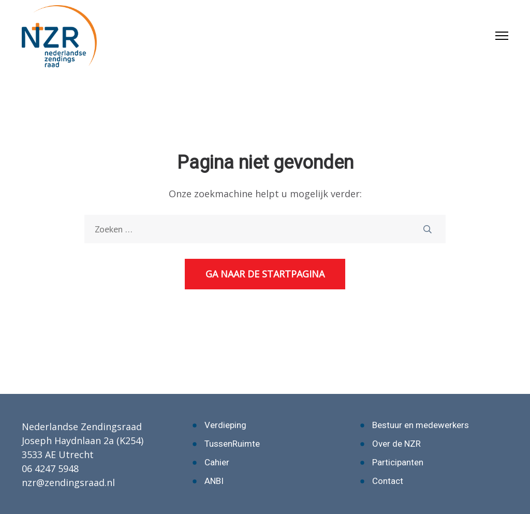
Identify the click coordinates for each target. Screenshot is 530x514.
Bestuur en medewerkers (420, 425)
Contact (387, 481)
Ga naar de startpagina (265, 274)
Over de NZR (396, 443)
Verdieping (225, 425)
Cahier (216, 462)
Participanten (397, 462)
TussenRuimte (232, 443)
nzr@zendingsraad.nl (68, 482)
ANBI (214, 481)
